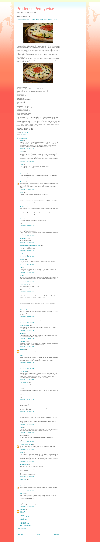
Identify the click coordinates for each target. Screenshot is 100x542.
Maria (21, 228)
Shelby (21, 485)
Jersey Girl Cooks (24, 382)
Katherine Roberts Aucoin (26, 444)
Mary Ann (22, 198)
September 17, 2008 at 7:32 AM (27, 196)
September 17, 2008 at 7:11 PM (27, 368)
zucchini (24, 134)
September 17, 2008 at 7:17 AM (27, 171)
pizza (21, 134)
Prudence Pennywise (35, 8)
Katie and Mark (23, 309)
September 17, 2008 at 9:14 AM (27, 256)
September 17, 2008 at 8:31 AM (27, 225)
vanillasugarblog (24, 284)
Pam (21, 319)
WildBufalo (22, 349)
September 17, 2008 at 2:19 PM (27, 346)
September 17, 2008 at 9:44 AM (27, 272)
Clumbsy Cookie (24, 238)
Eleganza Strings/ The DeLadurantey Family (30, 245)
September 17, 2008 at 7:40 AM (27, 204)
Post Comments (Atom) (41, 538)
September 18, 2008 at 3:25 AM (27, 441)
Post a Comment (22, 528)
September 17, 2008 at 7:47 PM (27, 385)
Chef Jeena (22, 493)
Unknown (22, 181)
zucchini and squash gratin (45, 44)
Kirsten (21, 192)
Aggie (21, 275)
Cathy (21, 151)
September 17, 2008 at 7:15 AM (27, 161)
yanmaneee (22, 509)
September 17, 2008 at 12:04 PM (27, 306)
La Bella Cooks (23, 341)
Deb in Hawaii (23, 479)
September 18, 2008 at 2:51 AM (27, 432)
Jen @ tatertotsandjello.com (26, 253)
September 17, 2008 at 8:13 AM (27, 216)
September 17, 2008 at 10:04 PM (27, 424)
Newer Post (20, 534)
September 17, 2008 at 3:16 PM (27, 362)
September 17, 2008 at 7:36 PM (27, 379)
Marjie (21, 140)
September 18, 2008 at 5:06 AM (27, 449)
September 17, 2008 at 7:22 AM (27, 178)
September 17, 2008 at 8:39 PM (27, 411)
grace (21, 427)
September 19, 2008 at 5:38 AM (27, 490)
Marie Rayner (23, 173)
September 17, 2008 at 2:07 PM (27, 338)
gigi (21, 267)
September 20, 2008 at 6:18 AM (27, 500)
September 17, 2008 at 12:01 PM (27, 299)
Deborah (22, 333)
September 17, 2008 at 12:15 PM (27, 316)
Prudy (21, 452)
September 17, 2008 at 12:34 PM (27, 322)
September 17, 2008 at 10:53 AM (27, 291)
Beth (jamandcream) (24, 325)
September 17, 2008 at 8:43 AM (27, 242)
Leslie (21, 164)
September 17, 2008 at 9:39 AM (27, 264)
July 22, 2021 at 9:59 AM (25, 525)
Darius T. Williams (24, 464)
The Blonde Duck (24, 293)
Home (38, 534)
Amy (21, 388)
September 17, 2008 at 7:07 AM (27, 148)
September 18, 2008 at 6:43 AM (27, 461)
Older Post (56, 534)
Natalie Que (22, 206)
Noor (21, 414)
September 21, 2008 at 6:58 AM (27, 506)
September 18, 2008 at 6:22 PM (27, 483)
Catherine (22, 259)
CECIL (21, 355)
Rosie (21, 218)
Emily (21, 402)
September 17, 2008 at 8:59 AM (27, 250)
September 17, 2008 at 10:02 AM (27, 281)
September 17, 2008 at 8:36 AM (27, 235)
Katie (21, 365)
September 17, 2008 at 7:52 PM (27, 399)
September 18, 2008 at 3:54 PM (27, 476)
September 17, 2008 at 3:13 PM (27, 353)
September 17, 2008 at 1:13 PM (27, 330)
